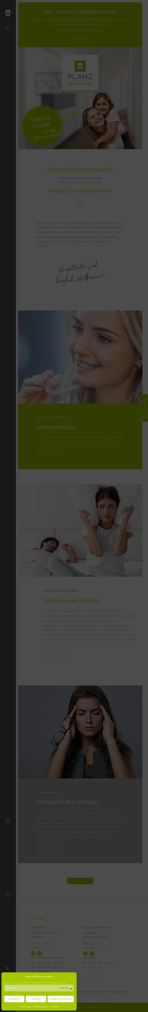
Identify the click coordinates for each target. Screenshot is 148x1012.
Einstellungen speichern (60, 999)
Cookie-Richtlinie (26, 1006)
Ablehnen (35, 999)
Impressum (54, 1006)
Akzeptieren (14, 999)
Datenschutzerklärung (41, 1006)
